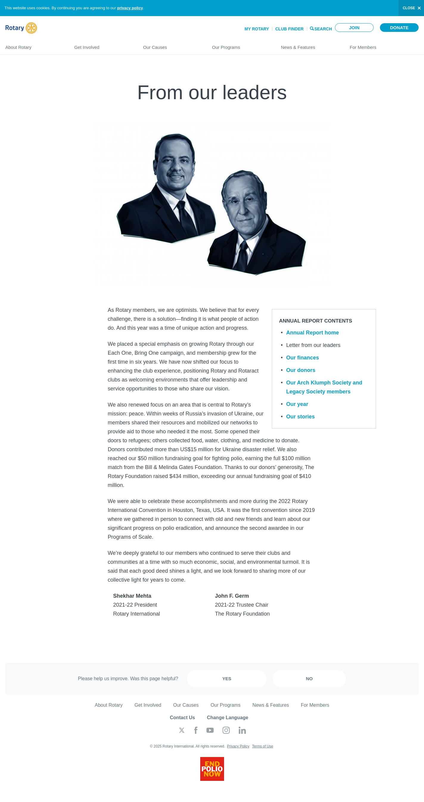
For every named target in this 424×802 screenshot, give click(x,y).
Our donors (301, 370)
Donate (399, 27)
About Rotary (33, 45)
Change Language (227, 717)
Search (323, 28)
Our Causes (171, 45)
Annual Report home (312, 333)
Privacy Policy (238, 746)
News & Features (309, 45)
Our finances (302, 358)
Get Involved (102, 45)
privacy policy (130, 8)
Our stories (300, 417)
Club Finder (289, 29)
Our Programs (240, 45)
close (409, 8)
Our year (297, 404)
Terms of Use (262, 746)
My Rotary (257, 29)
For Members (384, 45)
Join (354, 27)
